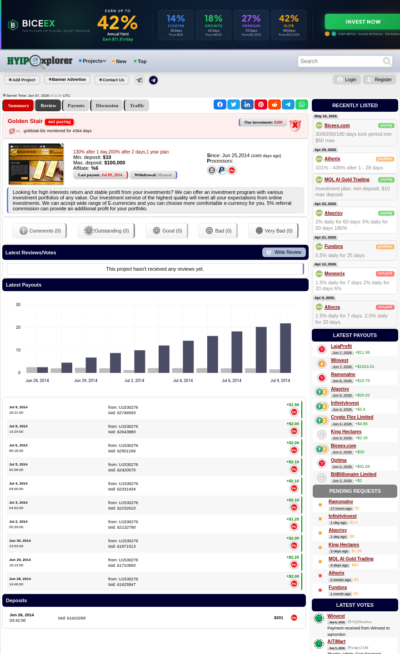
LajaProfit (341, 346)
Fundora (334, 246)
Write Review (288, 252)
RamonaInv (343, 374)
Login (350, 79)
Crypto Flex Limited (352, 417)
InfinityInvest (345, 403)
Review (48, 105)
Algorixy (334, 213)
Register (383, 79)
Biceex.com (337, 125)
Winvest (339, 360)
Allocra (332, 307)
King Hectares (346, 431)
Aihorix (332, 158)
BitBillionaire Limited (353, 474)
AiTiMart (336, 641)
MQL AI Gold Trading (347, 179)
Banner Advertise (69, 79)
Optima (338, 460)
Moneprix (335, 273)
